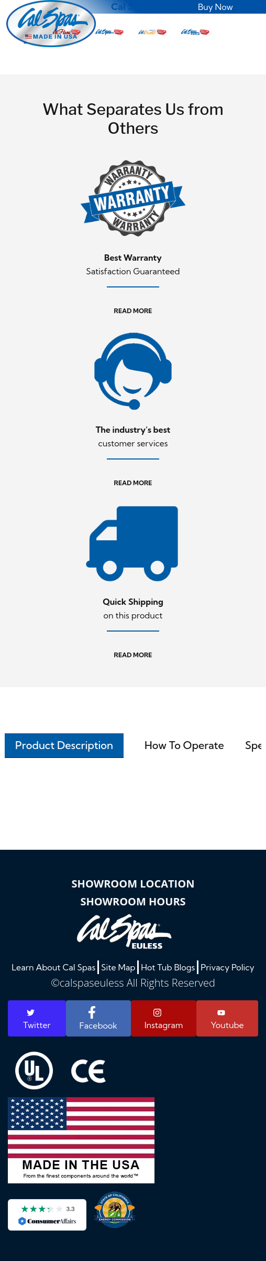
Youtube (226, 1020)
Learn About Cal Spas (53, 967)
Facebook (98, 1018)
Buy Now (215, 7)
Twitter (37, 1019)
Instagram (164, 1019)
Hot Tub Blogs (168, 967)
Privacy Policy (227, 967)
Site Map (118, 967)
